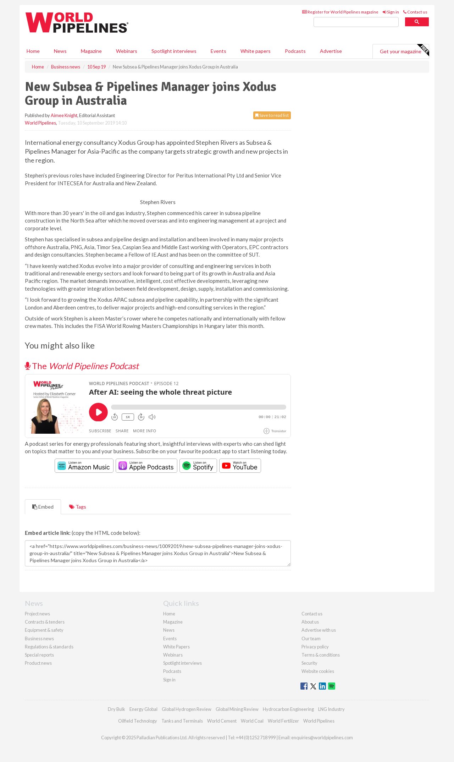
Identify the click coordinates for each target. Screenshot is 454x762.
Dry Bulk (116, 709)
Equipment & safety (44, 630)
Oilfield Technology (137, 721)
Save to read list (272, 115)
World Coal (252, 721)
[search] (356, 22)
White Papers (176, 646)
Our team (311, 638)
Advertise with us (318, 630)
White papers (255, 51)
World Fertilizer (283, 721)
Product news (38, 663)
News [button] (60, 51)
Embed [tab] (43, 507)
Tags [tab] (77, 507)
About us (310, 622)
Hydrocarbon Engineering (288, 709)
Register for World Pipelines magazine (340, 12)
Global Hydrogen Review (186, 709)
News (169, 630)
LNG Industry (331, 709)
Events (218, 51)
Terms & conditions (320, 655)
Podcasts (295, 51)
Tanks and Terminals (182, 721)
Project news (37, 613)
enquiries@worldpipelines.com (322, 737)
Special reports (39, 655)
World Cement (222, 721)
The (82, 366)
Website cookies (317, 671)
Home (33, 51)
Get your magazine (404, 50)
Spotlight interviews (173, 51)
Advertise (331, 51)
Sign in (391, 12)
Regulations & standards (49, 646)
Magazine (91, 51)
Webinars (126, 51)
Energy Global (143, 709)
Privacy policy (315, 646)
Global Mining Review (237, 709)
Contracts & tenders (45, 622)
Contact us (415, 12)
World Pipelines (40, 123)
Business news (39, 638)
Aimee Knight (64, 115)
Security (309, 663)
